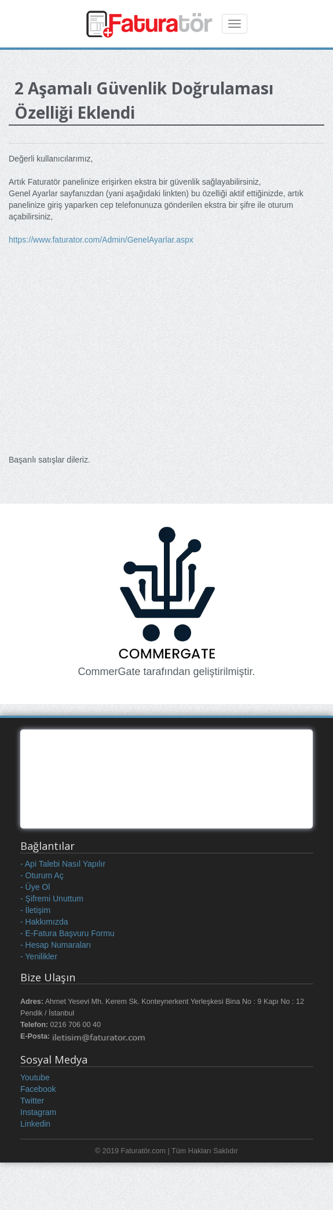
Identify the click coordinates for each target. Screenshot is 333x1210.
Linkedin (35, 1123)
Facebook (38, 1089)
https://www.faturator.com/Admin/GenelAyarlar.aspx (101, 239)
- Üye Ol (35, 887)
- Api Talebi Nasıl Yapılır (62, 863)
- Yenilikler (38, 956)
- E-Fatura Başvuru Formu (67, 933)
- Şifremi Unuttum (51, 898)
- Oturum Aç (42, 875)
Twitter (32, 1100)
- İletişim (35, 910)
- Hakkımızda (44, 921)
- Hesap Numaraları (55, 944)
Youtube (35, 1077)
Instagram (38, 1112)
